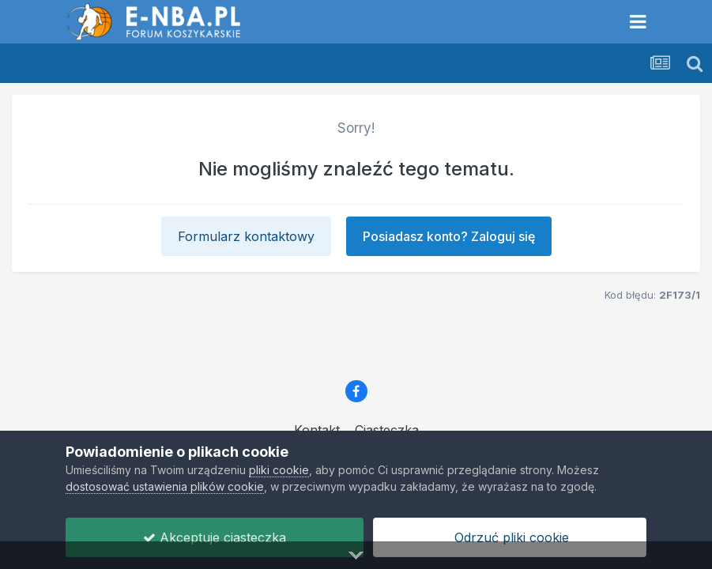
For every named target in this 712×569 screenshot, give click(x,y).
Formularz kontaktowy (246, 236)
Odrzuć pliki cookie (509, 537)
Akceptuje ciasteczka (214, 537)
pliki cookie (279, 470)
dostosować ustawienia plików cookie (165, 486)
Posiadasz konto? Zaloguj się (449, 236)
